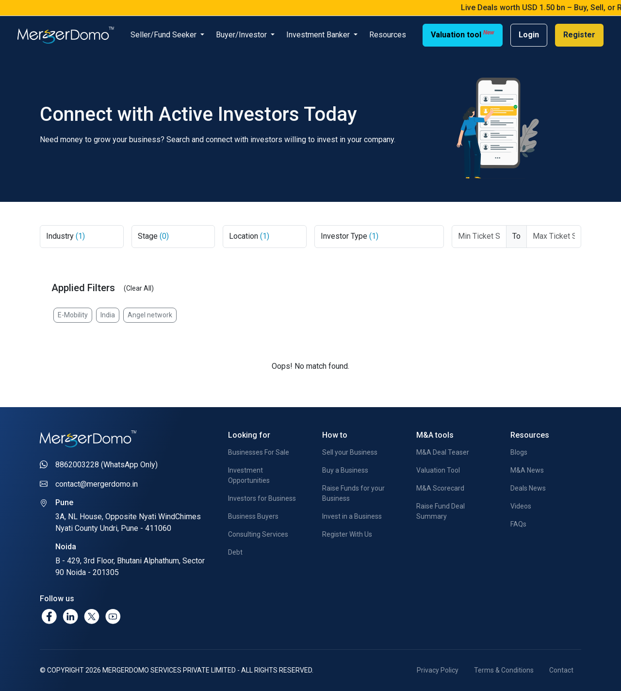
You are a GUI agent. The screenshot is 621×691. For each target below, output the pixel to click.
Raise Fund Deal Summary (440, 511)
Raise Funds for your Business (353, 493)
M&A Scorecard (440, 488)
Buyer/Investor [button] (242, 34)
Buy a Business (345, 470)
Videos (520, 506)
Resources (387, 34)
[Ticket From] (479, 236)
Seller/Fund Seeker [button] (164, 34)
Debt (235, 552)
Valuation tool (462, 34)
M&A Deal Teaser (442, 452)
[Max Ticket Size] (553, 236)
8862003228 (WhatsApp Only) (106, 464)
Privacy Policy (437, 670)
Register (579, 34)
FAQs (518, 524)
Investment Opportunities (249, 475)
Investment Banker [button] (319, 34)
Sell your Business (349, 452)
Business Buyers (253, 516)
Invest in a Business (352, 516)
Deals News (528, 488)
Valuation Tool (438, 470)
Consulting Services (258, 534)
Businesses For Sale (258, 452)
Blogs (518, 452)
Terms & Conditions (504, 670)
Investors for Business (262, 498)
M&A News (527, 470)
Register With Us (347, 534)
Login (529, 34)
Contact (561, 670)
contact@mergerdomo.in (96, 484)
